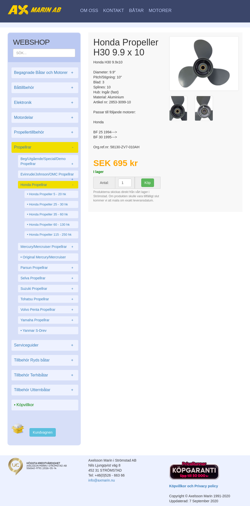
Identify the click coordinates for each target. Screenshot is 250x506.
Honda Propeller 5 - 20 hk (47, 194)
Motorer (160, 10)
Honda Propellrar (48, 184)
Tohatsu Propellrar (48, 299)
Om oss (89, 10)
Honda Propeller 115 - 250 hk (50, 234)
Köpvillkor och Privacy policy (193, 486)
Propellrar (45, 147)
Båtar (136, 10)
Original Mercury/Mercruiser (44, 257)
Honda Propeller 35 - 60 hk (48, 214)
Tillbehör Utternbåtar (45, 390)
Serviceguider (45, 345)
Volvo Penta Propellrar (48, 309)
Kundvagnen (42, 432)
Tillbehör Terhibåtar (45, 375)
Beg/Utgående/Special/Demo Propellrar (48, 161)
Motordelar (45, 118)
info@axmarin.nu (101, 480)
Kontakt (113, 10)
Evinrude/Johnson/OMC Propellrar (48, 175)
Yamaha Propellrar (48, 320)
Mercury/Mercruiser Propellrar (48, 246)
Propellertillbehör (45, 132)
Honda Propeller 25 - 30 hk (48, 204)
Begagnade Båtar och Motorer (45, 73)
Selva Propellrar (48, 278)
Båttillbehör (45, 88)
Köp (147, 183)
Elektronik (45, 103)
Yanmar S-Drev (34, 331)
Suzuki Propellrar (48, 288)
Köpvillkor (25, 405)
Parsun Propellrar (48, 267)
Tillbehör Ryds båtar (45, 360)
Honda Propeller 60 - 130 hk (49, 224)
